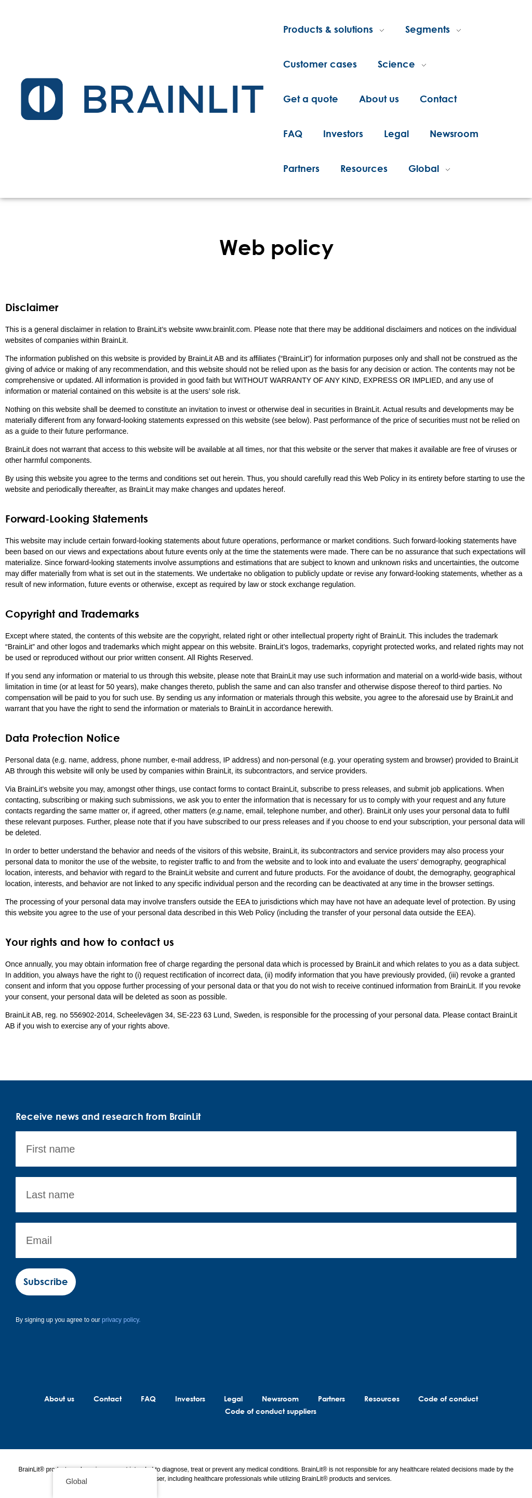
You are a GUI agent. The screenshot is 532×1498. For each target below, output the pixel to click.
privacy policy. (121, 1319)
